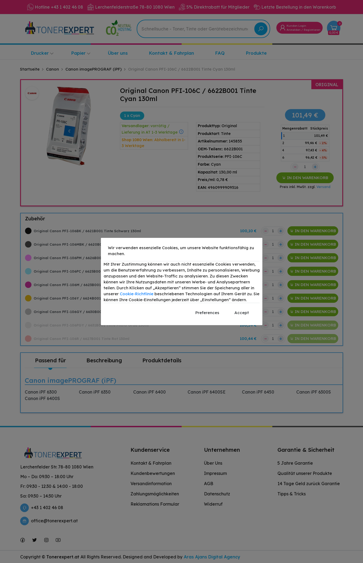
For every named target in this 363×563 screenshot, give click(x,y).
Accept (241, 312)
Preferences (207, 312)
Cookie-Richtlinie (136, 293)
